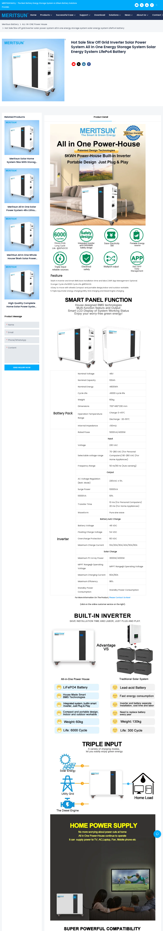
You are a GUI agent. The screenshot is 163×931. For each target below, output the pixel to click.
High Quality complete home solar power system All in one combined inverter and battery (21, 304)
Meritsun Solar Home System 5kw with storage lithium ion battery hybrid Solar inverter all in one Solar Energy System (21, 160)
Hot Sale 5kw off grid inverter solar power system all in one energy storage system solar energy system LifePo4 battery (64, 28)
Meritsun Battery (10, 24)
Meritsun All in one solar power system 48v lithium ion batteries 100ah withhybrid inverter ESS (21, 208)
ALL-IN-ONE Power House (34, 24)
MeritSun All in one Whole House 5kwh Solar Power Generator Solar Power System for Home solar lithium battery (22, 256)
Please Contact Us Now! (119, 597)
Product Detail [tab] (101, 117)
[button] (162, 15)
